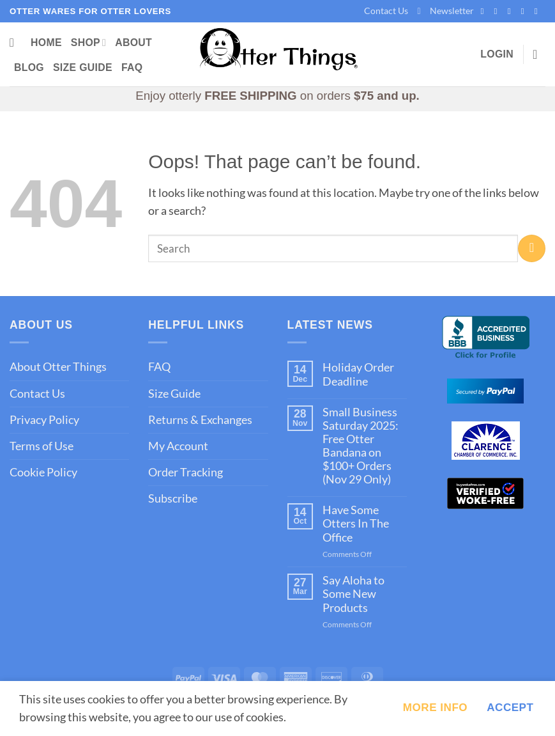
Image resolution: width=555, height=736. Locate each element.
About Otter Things (58, 366)
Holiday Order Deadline (358, 374)
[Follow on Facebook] (484, 11)
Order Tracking (185, 472)
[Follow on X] (512, 11)
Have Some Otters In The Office (356, 523)
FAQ (132, 67)
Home (46, 42)
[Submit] (531, 248)
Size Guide (82, 67)
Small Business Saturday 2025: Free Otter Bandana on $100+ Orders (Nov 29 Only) (361, 446)
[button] (445, 11)
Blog (29, 67)
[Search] (16, 43)
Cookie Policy (43, 472)
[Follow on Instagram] (498, 11)
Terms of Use (41, 446)
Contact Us (386, 10)
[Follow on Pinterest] (525, 11)
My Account (178, 446)
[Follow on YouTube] (539, 11)
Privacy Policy (44, 420)
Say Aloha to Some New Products (353, 594)
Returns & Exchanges (200, 420)
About (133, 42)
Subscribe (172, 498)
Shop (88, 42)
